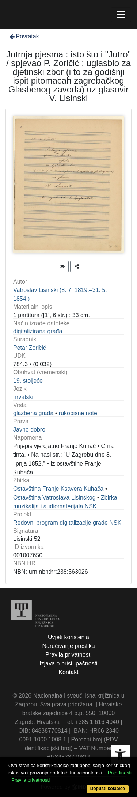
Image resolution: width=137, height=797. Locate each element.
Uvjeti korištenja (68, 637)
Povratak (23, 36)
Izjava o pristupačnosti (68, 663)
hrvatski (23, 397)
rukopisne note (78, 413)
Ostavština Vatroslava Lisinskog (54, 497)
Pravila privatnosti (68, 655)
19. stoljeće (28, 380)
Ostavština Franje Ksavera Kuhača (58, 489)
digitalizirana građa (37, 331)
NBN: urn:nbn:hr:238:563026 (50, 572)
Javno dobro (29, 429)
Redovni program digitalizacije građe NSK (67, 523)
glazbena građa (33, 413)
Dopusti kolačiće (107, 788)
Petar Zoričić (29, 348)
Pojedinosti (120, 772)
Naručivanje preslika (68, 646)
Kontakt (68, 672)
